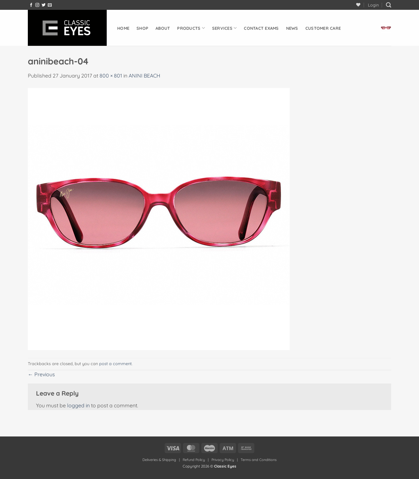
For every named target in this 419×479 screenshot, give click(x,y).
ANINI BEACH (144, 75)
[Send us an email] (50, 5)
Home (123, 28)
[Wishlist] (358, 5)
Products (191, 28)
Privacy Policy (222, 459)
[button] (373, 5)
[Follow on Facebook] (31, 5)
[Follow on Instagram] (37, 5)
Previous (41, 374)
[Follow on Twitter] (44, 5)
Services (224, 28)
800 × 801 (111, 75)
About (162, 28)
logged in (78, 405)
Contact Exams (261, 28)
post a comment (115, 363)
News (292, 28)
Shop (142, 28)
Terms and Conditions (259, 459)
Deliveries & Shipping (159, 459)
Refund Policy (194, 459)
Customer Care (323, 28)
